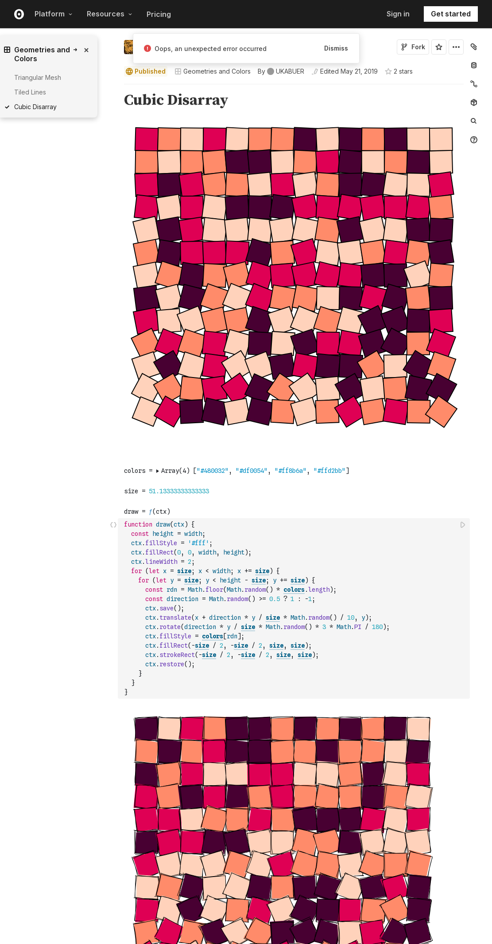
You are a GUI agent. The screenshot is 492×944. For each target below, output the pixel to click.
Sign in (398, 13)
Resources (109, 13)
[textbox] (295, 608)
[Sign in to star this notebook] (438, 47)
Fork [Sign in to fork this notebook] (413, 47)
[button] (113, 88)
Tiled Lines (30, 92)
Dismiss (336, 48)
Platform (54, 13)
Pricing (159, 14)
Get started (451, 13)
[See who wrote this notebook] (281, 71)
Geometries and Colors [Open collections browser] (212, 71)
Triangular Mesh (37, 77)
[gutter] (83, 287)
